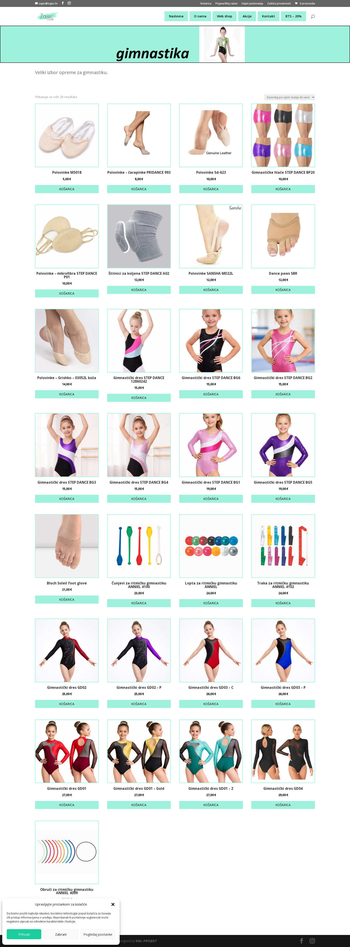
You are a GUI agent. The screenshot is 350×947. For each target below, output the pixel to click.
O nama (200, 16)
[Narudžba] (289, 97)
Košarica (205, 3)
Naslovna (176, 16)
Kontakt (268, 16)
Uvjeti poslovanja (252, 3)
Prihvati (24, 934)
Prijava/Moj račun (226, 3)
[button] (113, 904)
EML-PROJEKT (146, 941)
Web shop (224, 16)
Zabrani (61, 934)
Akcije (247, 16)
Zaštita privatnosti (279, 3)
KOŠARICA (66, 189)
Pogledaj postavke (97, 934)
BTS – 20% (293, 16)
